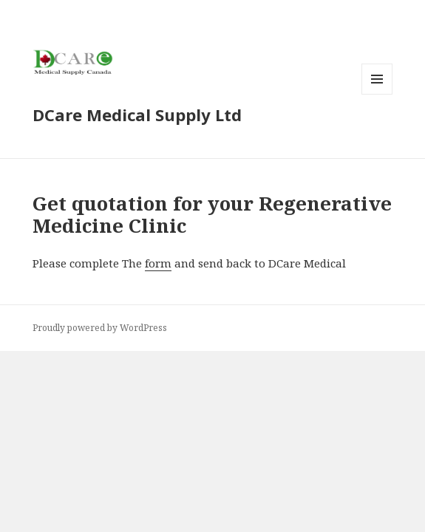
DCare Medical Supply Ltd (137, 114)
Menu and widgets (377, 94)
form (158, 263)
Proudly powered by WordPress (100, 327)
